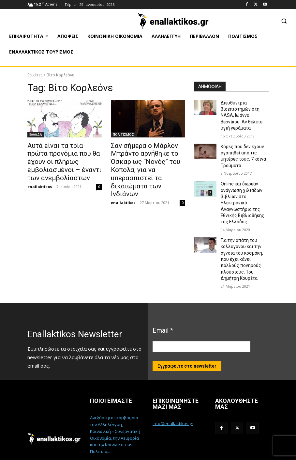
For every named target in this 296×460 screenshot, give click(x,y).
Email (163, 300)
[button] (283, 20)
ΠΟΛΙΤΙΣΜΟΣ (123, 134)
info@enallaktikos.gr (173, 393)
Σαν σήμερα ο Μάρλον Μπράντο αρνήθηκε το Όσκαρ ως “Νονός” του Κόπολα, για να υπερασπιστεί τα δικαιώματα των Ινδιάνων (148, 159)
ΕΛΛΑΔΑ (35, 134)
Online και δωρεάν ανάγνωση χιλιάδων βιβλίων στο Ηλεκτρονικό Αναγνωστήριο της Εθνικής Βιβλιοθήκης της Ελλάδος (244, 187)
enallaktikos (39, 174)
